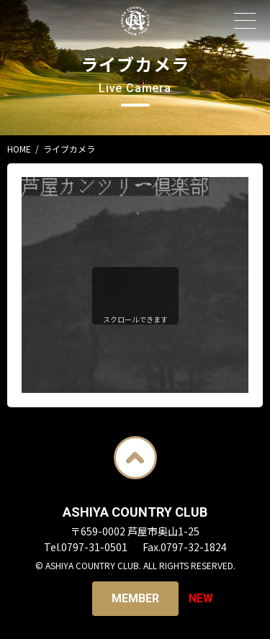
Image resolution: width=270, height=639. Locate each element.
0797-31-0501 (94, 547)
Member (135, 598)
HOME (19, 148)
